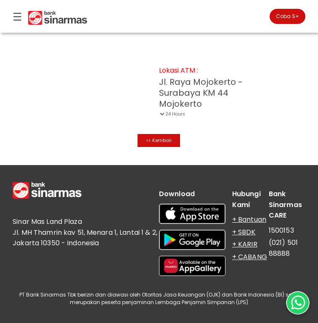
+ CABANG (249, 257)
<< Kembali (159, 140)
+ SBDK (244, 232)
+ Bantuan (249, 219)
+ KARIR (244, 244)
